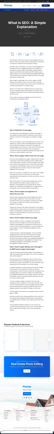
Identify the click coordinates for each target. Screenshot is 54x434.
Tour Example (33, 415)
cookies (25, 430)
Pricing (34, 5)
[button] (4, 340)
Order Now (18, 419)
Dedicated (6, 412)
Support (43, 1)
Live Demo (18, 415)
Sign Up (46, 413)
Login (47, 1)
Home (24, 5)
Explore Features (19, 416)
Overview (18, 412)
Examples (6, 418)
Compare (6, 416)
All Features (33, 413)
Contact (46, 421)
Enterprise (6, 415)
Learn (39, 5)
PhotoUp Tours (33, 412)
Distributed (6, 413)
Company (39, 1)
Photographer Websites (35, 419)
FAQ (45, 418)
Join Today (26, 371)
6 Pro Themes (18, 413)
